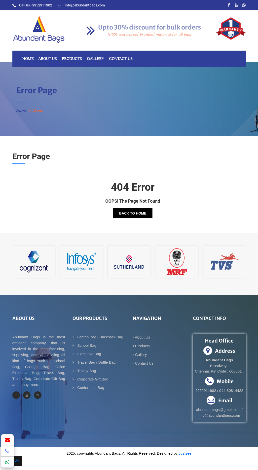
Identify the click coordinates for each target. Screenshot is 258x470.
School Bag (86, 345)
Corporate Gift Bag (92, 379)
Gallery (95, 59)
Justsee (185, 453)
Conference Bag (90, 387)
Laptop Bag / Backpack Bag (99, 337)
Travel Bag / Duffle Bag (95, 362)
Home (28, 59)
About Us (47, 59)
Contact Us (121, 59)
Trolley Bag (86, 371)
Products (72, 59)
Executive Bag (88, 354)
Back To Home (132, 213)
